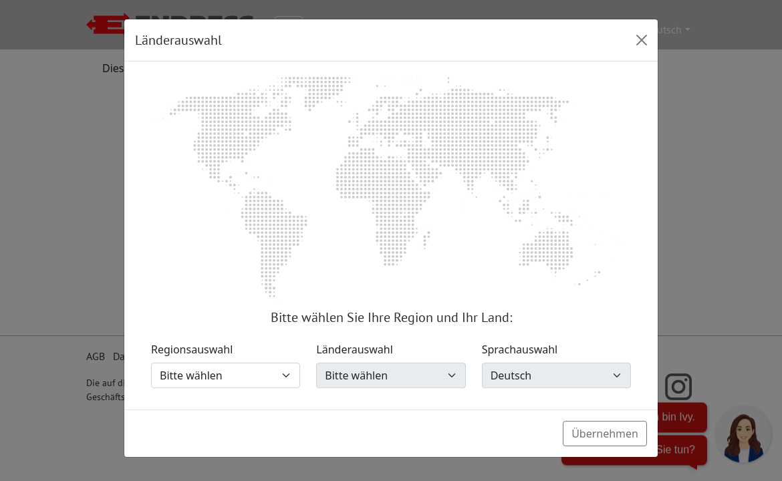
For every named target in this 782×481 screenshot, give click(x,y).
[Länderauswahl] (390, 375)
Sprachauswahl (520, 349)
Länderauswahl (354, 349)
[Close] (641, 40)
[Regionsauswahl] (225, 375)
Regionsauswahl (192, 349)
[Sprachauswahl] (556, 375)
